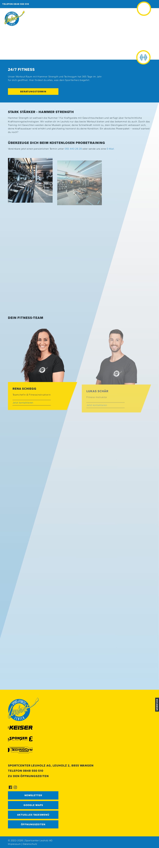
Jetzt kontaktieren (23, 409)
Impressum (14, 843)
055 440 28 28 (73, 148)
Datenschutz (30, 843)
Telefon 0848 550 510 (15, 4)
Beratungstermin (33, 91)
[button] (30, 186)
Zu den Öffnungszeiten (28, 776)
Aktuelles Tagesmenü (33, 814)
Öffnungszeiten (33, 824)
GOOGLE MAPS (33, 805)
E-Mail (110, 148)
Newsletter (33, 795)
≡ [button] (144, 4)
